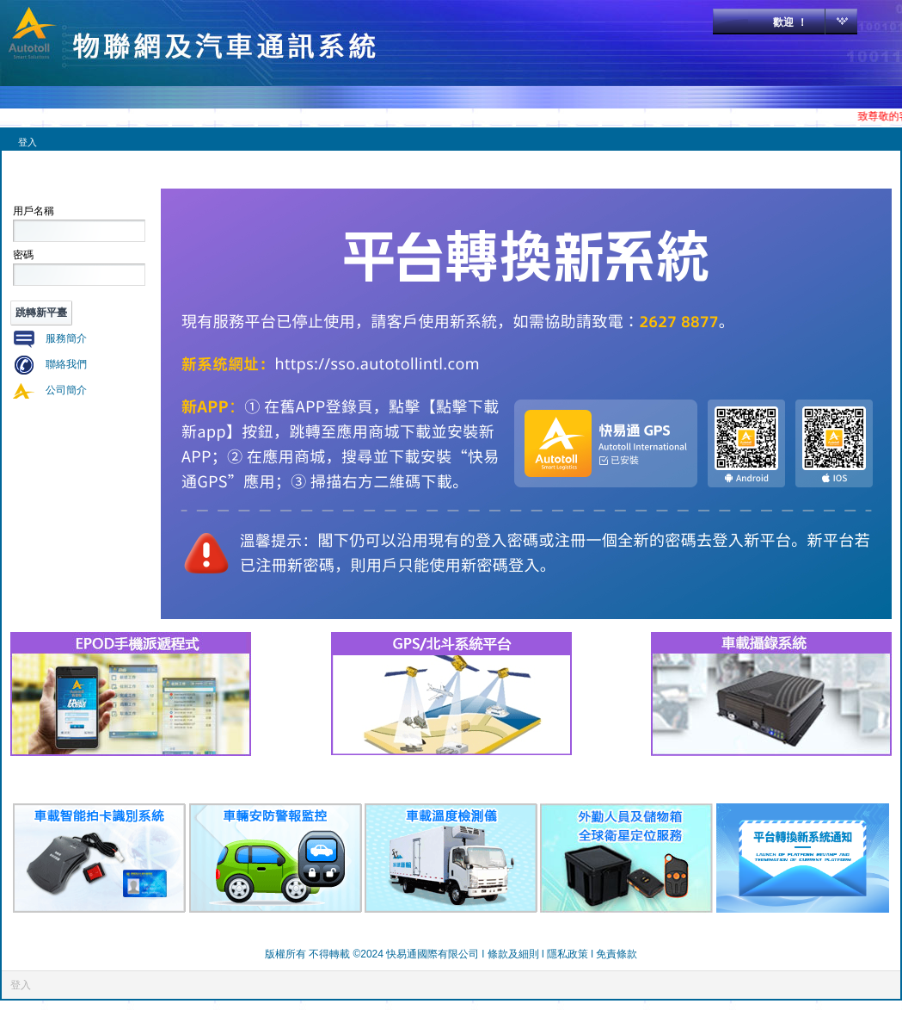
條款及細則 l (517, 954)
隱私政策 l (571, 954)
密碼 (23, 255)
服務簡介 (66, 338)
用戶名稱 (33, 211)
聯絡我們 (66, 364)
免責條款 (616, 954)
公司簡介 (66, 390)
